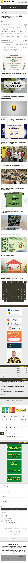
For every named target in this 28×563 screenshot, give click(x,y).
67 (5, 301)
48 (18, 294)
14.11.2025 (5, 117)
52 (6, 296)
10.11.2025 (5, 186)
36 (6, 292)
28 (6, 289)
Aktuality (6, 12)
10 (25, 282)
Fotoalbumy (24, 398)
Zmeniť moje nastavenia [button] (13, 559)
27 (3, 289)
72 (20, 301)
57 (21, 296)
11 (3, 284)
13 (9, 284)
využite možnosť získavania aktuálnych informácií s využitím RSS (14, 528)
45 (9, 294)
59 (3, 299)
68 (8, 301)
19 (3, 287)
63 (15, 299)
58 (24, 296)
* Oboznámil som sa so (14, 507)
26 (24, 287)
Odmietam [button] (20, 556)
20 (6, 287)
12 (6, 284)
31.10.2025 (5, 208)
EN (26, 2)
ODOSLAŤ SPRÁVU (14, 509)
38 (12, 292)
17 (21, 284)
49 (21, 294)
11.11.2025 (5, 163)
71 (17, 301)
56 (18, 296)
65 (21, 299)
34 (24, 289)
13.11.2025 (5, 140)
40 (18, 292)
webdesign (12, 540)
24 (18, 287)
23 (15, 287)
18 (24, 284)
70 (14, 301)
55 (15, 296)
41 (21, 292)
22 (12, 287)
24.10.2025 (5, 253)
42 (24, 292)
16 (18, 284)
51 (3, 296)
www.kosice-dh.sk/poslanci (7, 42)
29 (9, 289)
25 (21, 287)
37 (9, 292)
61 (9, 299)
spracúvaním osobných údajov (20, 507)
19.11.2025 (5, 71)
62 (12, 299)
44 (6, 294)
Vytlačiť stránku (16, 531)
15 (15, 284)
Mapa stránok (10, 531)
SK (24, 2)
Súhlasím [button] (7, 556)
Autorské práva (18, 532)
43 (3, 294)
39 (15, 292)
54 (12, 296)
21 (9, 287)
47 (15, 294)
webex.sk (16, 540)
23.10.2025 (5, 274)
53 (9, 296)
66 (24, 299)
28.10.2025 (5, 231)
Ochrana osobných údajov (14, 534)
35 (3, 292)
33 (21, 289)
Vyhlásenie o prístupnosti (11, 532)
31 (15, 289)
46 (12, 294)
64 (18, 299)
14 (12, 284)
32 (18, 289)
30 (12, 289)
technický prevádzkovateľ (14, 538)
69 (11, 301)
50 (24, 294)
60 (6, 299)
